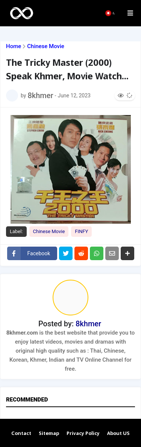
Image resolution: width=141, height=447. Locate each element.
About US (118, 433)
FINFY (81, 231)
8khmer (88, 323)
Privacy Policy (83, 433)
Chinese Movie (45, 46)
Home (13, 46)
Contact (21, 433)
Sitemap (49, 433)
